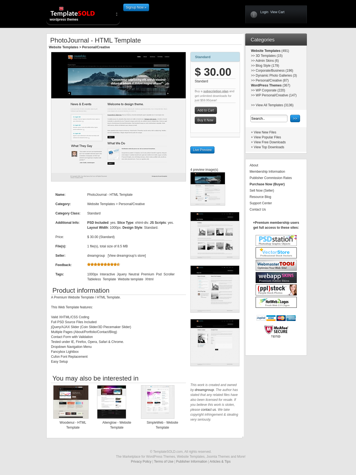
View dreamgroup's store (127, 256)
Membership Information (267, 172)
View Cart (277, 12)
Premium (147, 274)
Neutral (134, 274)
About (254, 165)
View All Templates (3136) (274, 105)
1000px (92, 274)
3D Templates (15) (269, 56)
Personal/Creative (96, 47)
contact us (208, 410)
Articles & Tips (220, 461)
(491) (285, 51)
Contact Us (258, 209)
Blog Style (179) (267, 66)
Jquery (122, 274)
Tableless (94, 279)
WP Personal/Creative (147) (276, 95)
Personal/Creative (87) (272, 80)
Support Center (261, 203)
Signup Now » (136, 7)
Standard (202, 57)
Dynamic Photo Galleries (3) (276, 75)
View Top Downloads (269, 147)
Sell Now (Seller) (262, 190)
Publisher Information (191, 461)
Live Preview (202, 150)
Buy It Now (205, 120)
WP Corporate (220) (270, 90)
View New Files (265, 132)
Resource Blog (260, 197)
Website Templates (63, 47)
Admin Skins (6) (267, 61)
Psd (159, 274)
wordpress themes (77, 13)
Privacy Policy (141, 461)
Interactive (107, 274)
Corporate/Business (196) (274, 70)
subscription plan (215, 91)
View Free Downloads (270, 142)
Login (264, 12)
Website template (130, 279)
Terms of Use (164, 461)
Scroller (169, 274)
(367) (286, 85)
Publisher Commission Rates (271, 178)
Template (109, 279)
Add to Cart (205, 110)
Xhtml (149, 279)
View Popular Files (267, 137)
